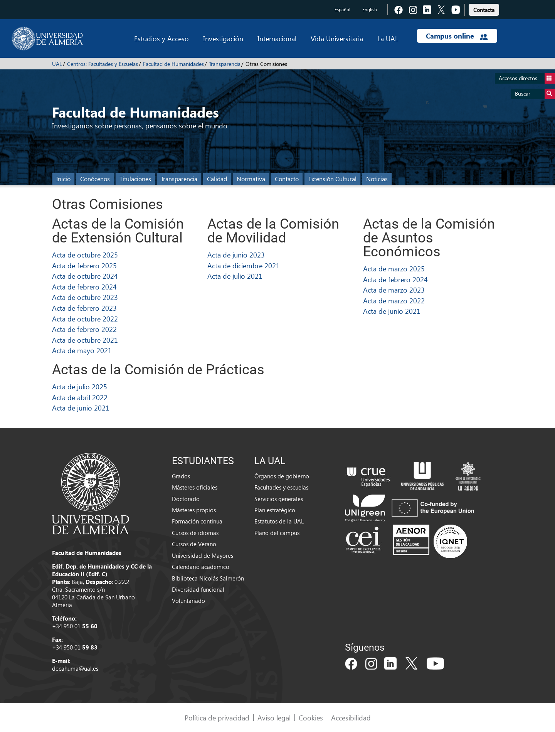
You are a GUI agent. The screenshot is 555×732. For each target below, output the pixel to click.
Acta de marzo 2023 (394, 289)
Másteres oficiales (194, 487)
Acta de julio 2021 (234, 276)
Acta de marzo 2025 (394, 268)
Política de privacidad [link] (217, 717)
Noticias (377, 179)
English (369, 9)
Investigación (223, 38)
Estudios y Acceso (161, 38)
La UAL (387, 38)
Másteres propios (194, 510)
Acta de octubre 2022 (85, 318)
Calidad (217, 179)
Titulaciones (135, 179)
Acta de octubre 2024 (85, 276)
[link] (484, 8)
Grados (181, 476)
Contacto (287, 179)
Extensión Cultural (332, 179)
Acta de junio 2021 (391, 311)
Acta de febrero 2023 (84, 308)
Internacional (276, 38)
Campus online (457, 35)
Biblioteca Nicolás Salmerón (208, 578)
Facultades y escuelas (281, 487)
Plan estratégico (274, 510)
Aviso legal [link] (274, 717)
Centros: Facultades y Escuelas (102, 63)
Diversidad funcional (198, 589)
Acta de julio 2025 (79, 386)
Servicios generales (278, 499)
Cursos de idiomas (195, 533)
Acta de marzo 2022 (394, 300)
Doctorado (186, 499)
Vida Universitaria (337, 38)
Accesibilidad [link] (351, 717)
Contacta (483, 9)
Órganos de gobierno (281, 476)
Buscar (535, 94)
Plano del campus (276, 533)
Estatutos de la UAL (279, 521)
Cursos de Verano (194, 544)
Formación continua (197, 521)
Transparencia (224, 63)
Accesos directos (527, 78)
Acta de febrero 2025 (84, 265)
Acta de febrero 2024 (84, 286)
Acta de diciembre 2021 (243, 265)
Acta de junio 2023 (236, 254)
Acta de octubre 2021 (85, 340)
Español (342, 9)
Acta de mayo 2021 (82, 350)
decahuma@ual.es (75, 668)
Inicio (63, 179)
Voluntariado (188, 600)
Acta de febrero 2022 (84, 329)
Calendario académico (200, 566)
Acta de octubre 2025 (85, 254)
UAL (57, 63)
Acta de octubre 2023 (85, 297)
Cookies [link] (311, 717)
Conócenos (95, 179)
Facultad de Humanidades (173, 63)
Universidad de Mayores (202, 555)
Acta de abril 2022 (80, 397)
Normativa (251, 179)
